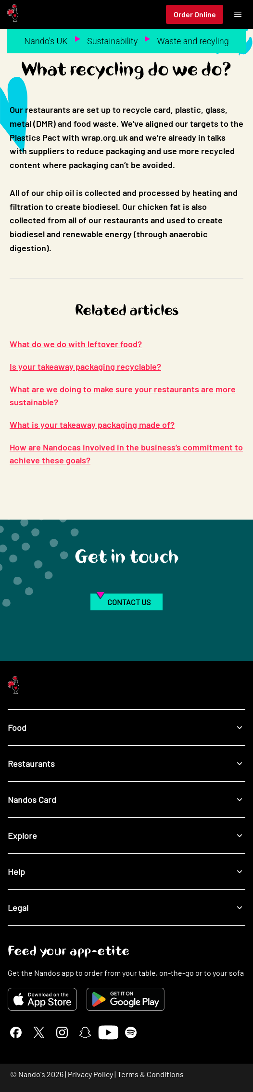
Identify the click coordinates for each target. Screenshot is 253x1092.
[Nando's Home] (12, 14)
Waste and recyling (193, 41)
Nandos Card (126, 800)
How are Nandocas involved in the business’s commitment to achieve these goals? (126, 453)
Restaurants (126, 764)
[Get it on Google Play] (125, 999)
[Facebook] (16, 1032)
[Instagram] (62, 1032)
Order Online (195, 14)
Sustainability (112, 41)
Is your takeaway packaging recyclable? (85, 366)
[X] (39, 1032)
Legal (126, 908)
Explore (126, 836)
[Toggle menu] (237, 14)
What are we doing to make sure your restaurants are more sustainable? (123, 395)
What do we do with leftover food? (76, 344)
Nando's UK (45, 41)
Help (126, 872)
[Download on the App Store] (42, 999)
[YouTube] (108, 1032)
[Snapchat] (85, 1032)
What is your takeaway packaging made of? (92, 424)
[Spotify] (131, 1032)
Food (126, 728)
